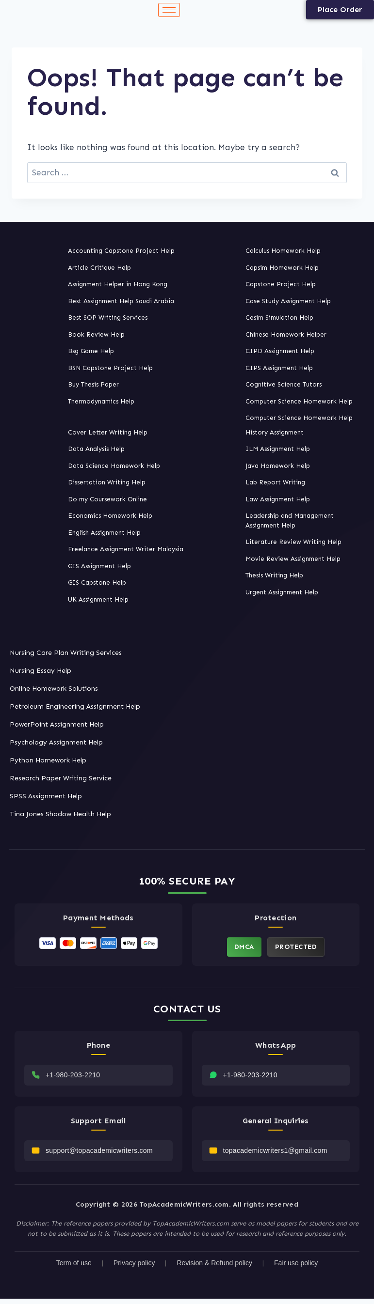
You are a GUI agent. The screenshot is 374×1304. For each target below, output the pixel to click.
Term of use (74, 1268)
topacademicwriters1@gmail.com (275, 1155)
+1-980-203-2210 (73, 1077)
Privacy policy (134, 1268)
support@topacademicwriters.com (99, 1155)
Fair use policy (296, 1268)
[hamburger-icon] (169, 10)
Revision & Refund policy (214, 1268)
